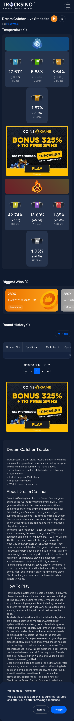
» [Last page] (48, 371)
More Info (15, 307)
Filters (63, 333)
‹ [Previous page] (31, 371)
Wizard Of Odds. (16, 578)
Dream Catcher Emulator (35, 680)
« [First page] (26, 371)
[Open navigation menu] (68, 6)
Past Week (12, 23)
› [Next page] (42, 371)
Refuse (41, 709)
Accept (59, 709)
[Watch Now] (54, 18)
